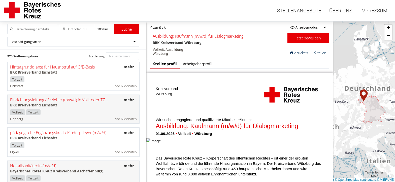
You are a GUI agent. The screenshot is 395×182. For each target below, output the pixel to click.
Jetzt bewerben (308, 37)
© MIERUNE (385, 179)
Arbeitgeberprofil (197, 63)
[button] (363, 95)
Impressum (373, 11)
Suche (126, 29)
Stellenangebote (299, 11)
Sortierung (97, 56)
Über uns (340, 11)
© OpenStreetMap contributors (355, 179)
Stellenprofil (165, 63)
